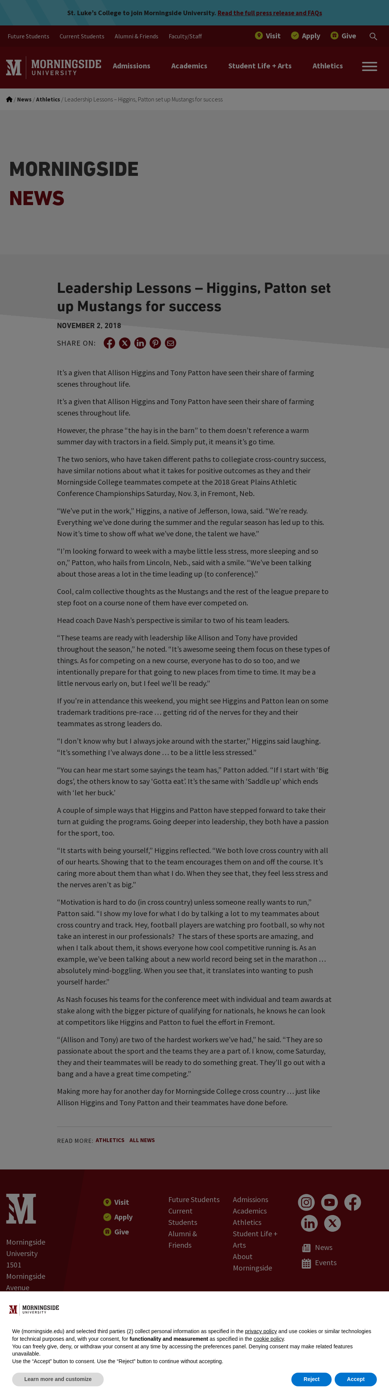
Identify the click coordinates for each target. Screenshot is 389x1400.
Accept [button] (356, 1379)
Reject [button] (311, 1379)
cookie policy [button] (269, 1339)
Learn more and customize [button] (58, 1379)
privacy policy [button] (261, 1331)
